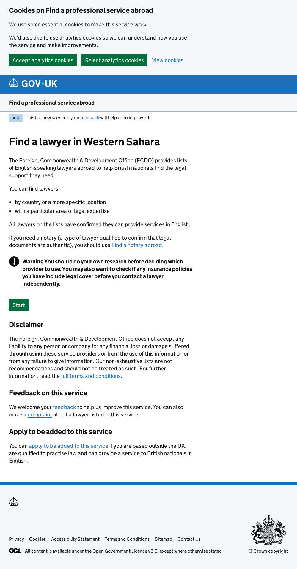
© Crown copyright (268, 551)
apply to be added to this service (68, 445)
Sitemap (163, 539)
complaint (40, 414)
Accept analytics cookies (42, 60)
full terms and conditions (91, 375)
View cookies (167, 60)
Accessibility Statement (75, 539)
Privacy (16, 539)
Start (18, 305)
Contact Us (189, 539)
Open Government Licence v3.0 (125, 551)
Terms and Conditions (127, 539)
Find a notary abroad (136, 245)
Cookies (37, 539)
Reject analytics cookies (114, 60)
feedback (90, 117)
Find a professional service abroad (52, 102)
